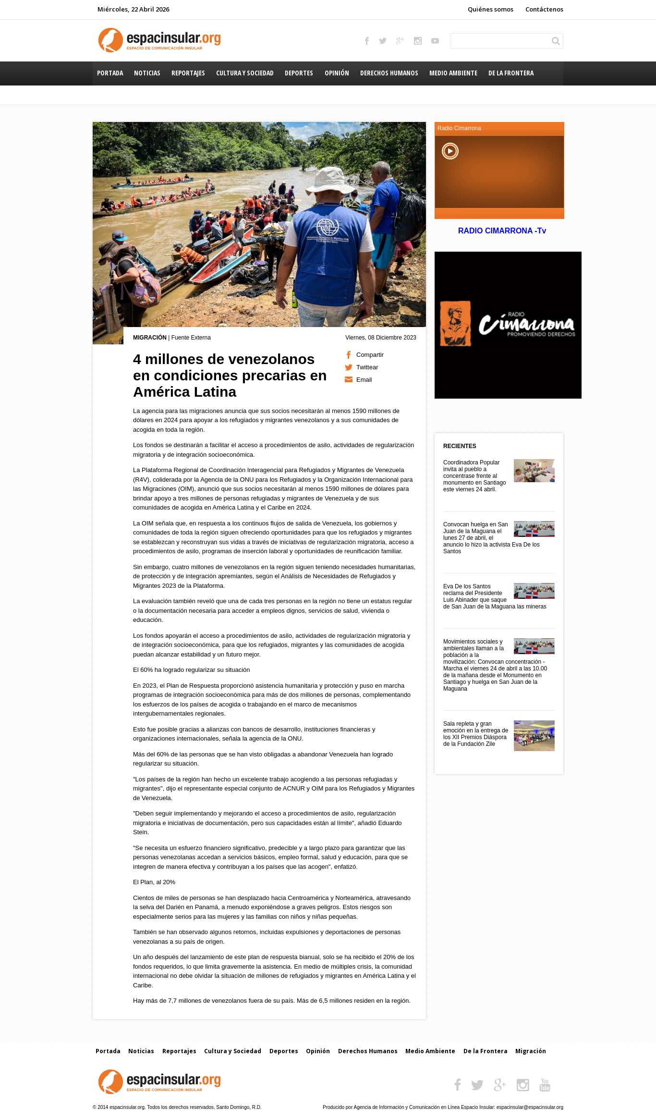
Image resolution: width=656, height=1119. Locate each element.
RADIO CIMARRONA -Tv (502, 231)
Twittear (367, 367)
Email (364, 379)
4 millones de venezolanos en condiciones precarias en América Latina (230, 375)
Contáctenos (544, 9)
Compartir (370, 354)
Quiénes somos (490, 9)
